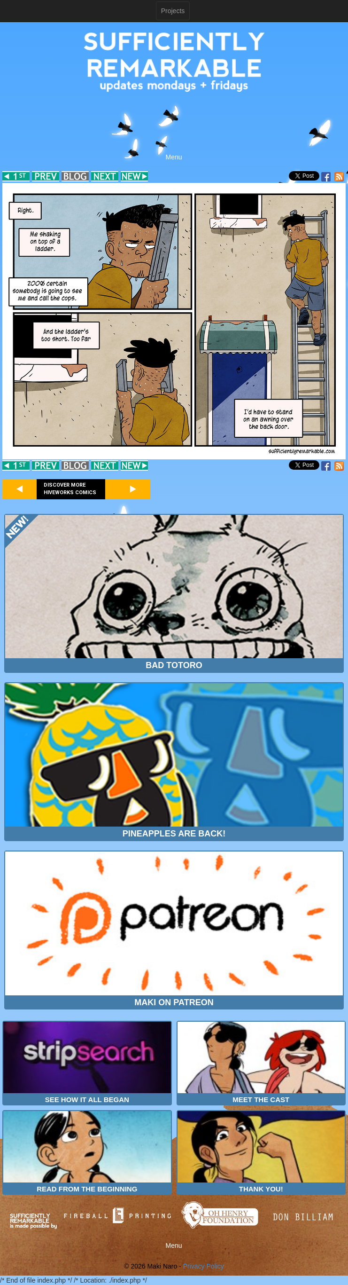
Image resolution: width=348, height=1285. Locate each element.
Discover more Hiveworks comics (70, 489)
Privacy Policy (203, 1266)
